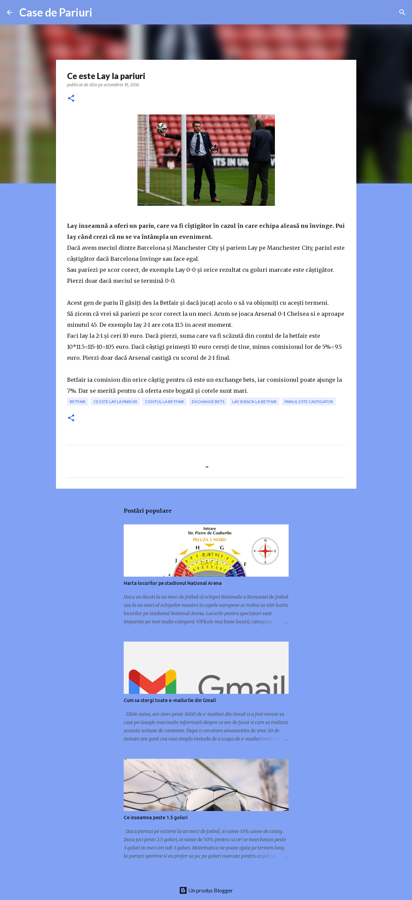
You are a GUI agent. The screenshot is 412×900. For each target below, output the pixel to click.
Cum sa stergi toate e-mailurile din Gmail (170, 700)
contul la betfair (164, 401)
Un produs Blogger (206, 890)
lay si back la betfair (254, 401)
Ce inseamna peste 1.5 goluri (156, 817)
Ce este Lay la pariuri (115, 401)
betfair (78, 401)
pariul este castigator (309, 401)
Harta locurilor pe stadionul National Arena (173, 583)
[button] (71, 98)
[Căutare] (402, 12)
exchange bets (208, 401)
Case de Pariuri (55, 12)
